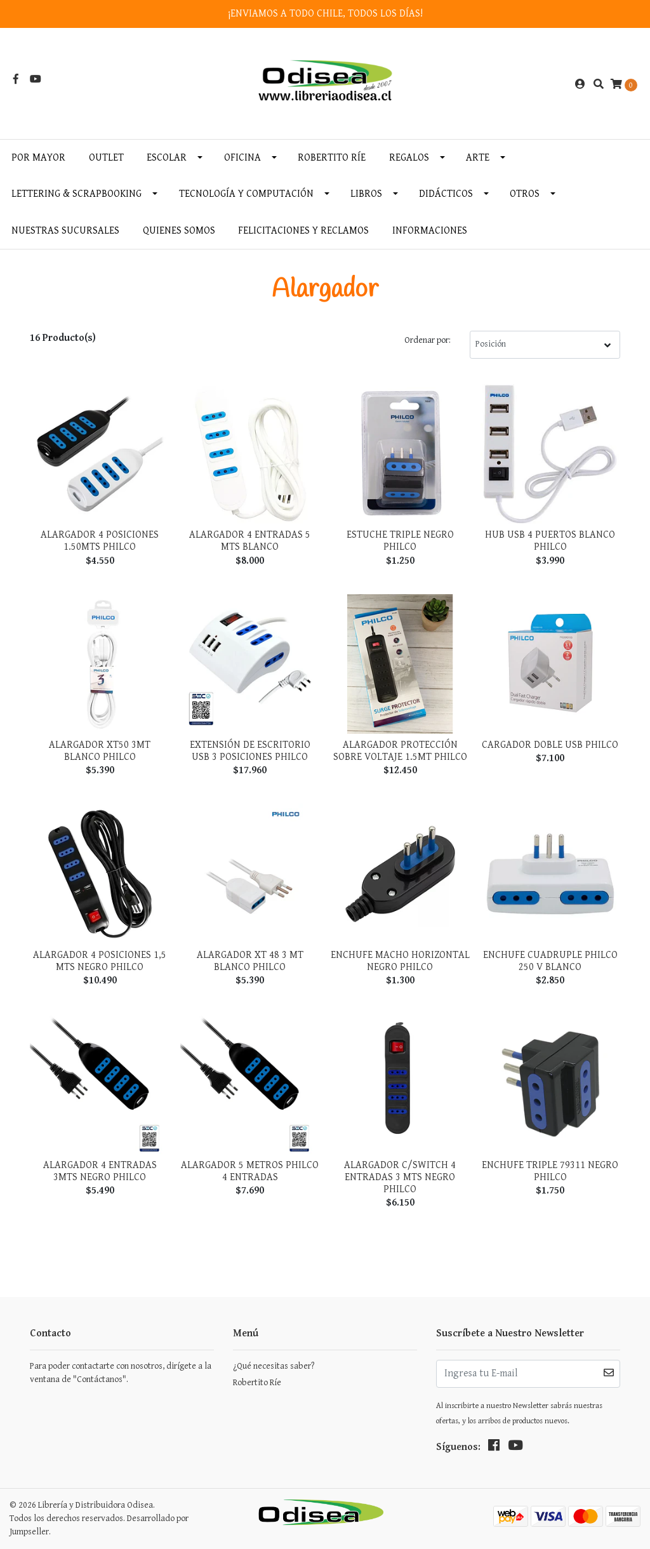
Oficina (242, 158)
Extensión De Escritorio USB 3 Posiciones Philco (250, 751)
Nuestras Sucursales (65, 231)
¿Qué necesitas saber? (273, 1366)
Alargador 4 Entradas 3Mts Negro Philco (100, 1171)
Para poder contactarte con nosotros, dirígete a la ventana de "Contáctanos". (120, 1373)
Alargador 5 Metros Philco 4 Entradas (250, 1171)
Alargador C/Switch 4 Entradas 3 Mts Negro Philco (400, 1177)
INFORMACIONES (429, 231)
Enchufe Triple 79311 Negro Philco (550, 1171)
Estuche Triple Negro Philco (400, 541)
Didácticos (446, 194)
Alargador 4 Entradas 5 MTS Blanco (249, 541)
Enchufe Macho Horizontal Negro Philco (400, 961)
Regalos (409, 158)
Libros (366, 194)
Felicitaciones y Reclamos (303, 231)
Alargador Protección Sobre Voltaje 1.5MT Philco (400, 751)
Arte (477, 158)
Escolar (167, 158)
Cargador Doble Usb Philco (550, 745)
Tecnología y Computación (246, 194)
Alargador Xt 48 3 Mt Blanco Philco (250, 961)
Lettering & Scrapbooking (76, 194)
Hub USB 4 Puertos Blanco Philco (550, 541)
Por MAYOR (38, 158)
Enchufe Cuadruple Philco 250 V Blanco (550, 961)
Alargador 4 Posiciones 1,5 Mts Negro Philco (99, 961)
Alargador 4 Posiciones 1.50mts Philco (100, 541)
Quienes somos (179, 231)
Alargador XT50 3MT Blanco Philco (99, 751)
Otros (525, 194)
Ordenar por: (427, 340)
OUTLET (106, 158)
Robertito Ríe (332, 158)
